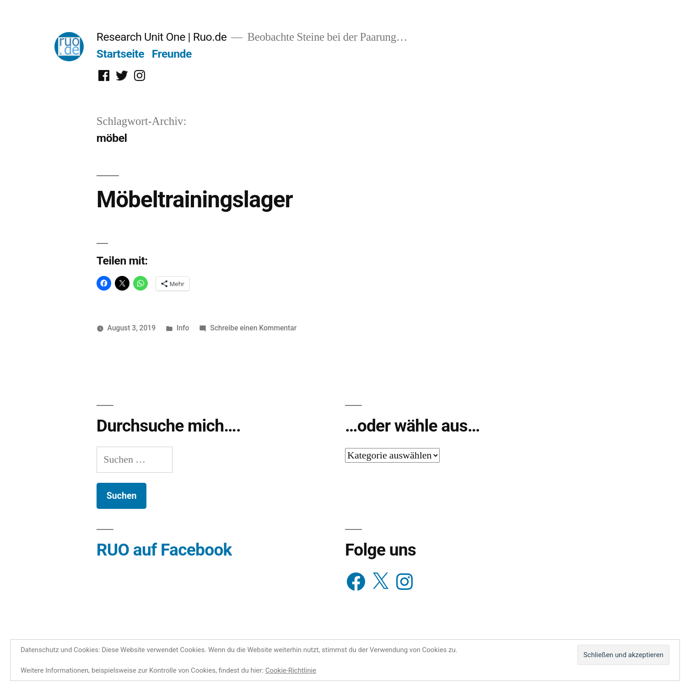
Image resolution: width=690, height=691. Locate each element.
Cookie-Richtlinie (290, 670)
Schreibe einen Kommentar (253, 328)
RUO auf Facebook (164, 550)
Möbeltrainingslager (195, 199)
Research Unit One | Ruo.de (161, 36)
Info (183, 328)
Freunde (172, 53)
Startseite (120, 53)
